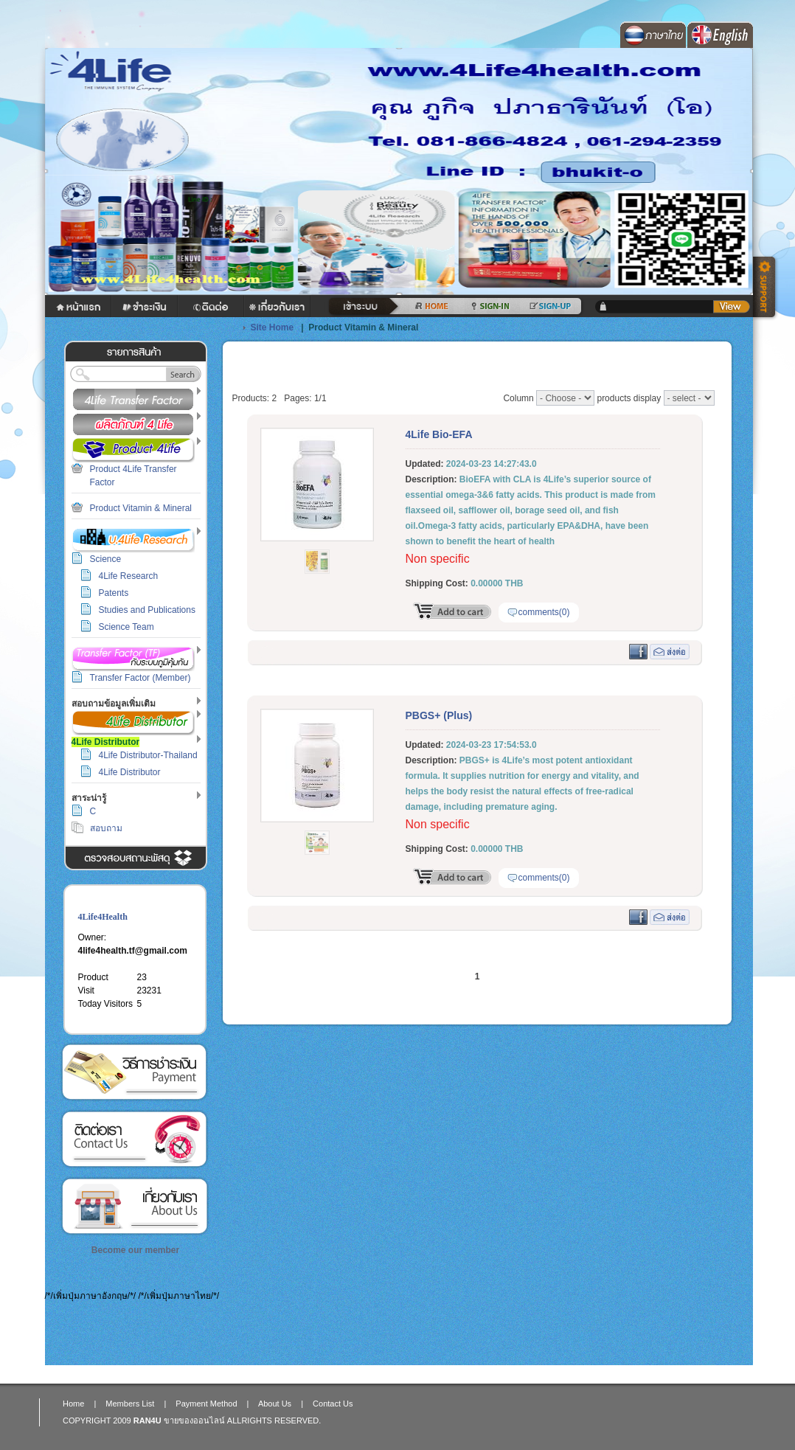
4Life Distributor (130, 772)
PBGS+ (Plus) (439, 715)
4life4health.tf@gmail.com (132, 951)
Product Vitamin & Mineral (141, 508)
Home (73, 1403)
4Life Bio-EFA (439, 434)
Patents (114, 593)
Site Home (272, 327)
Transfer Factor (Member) (140, 678)
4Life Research (129, 576)
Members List (129, 1403)
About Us (134, 1206)
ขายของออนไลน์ (194, 1420)
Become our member (135, 1250)
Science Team (126, 627)
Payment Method (134, 1072)
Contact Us (134, 1139)
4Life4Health (103, 917)
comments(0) (544, 612)
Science (106, 559)
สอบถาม (106, 828)
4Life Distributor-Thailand (148, 755)
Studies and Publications (147, 610)
